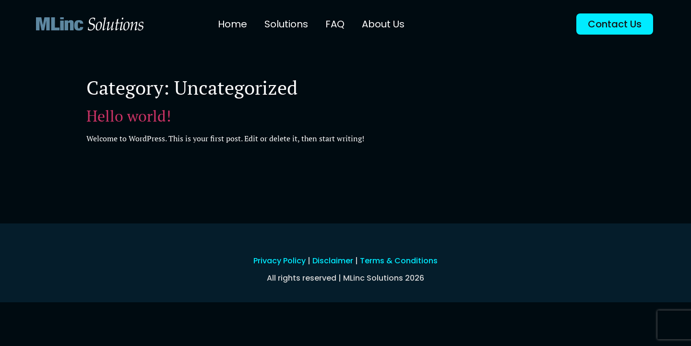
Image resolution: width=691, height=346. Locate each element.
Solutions (286, 24)
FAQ (335, 24)
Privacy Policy (279, 260)
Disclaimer (332, 260)
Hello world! (128, 116)
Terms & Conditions (399, 260)
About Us (383, 24)
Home (232, 24)
